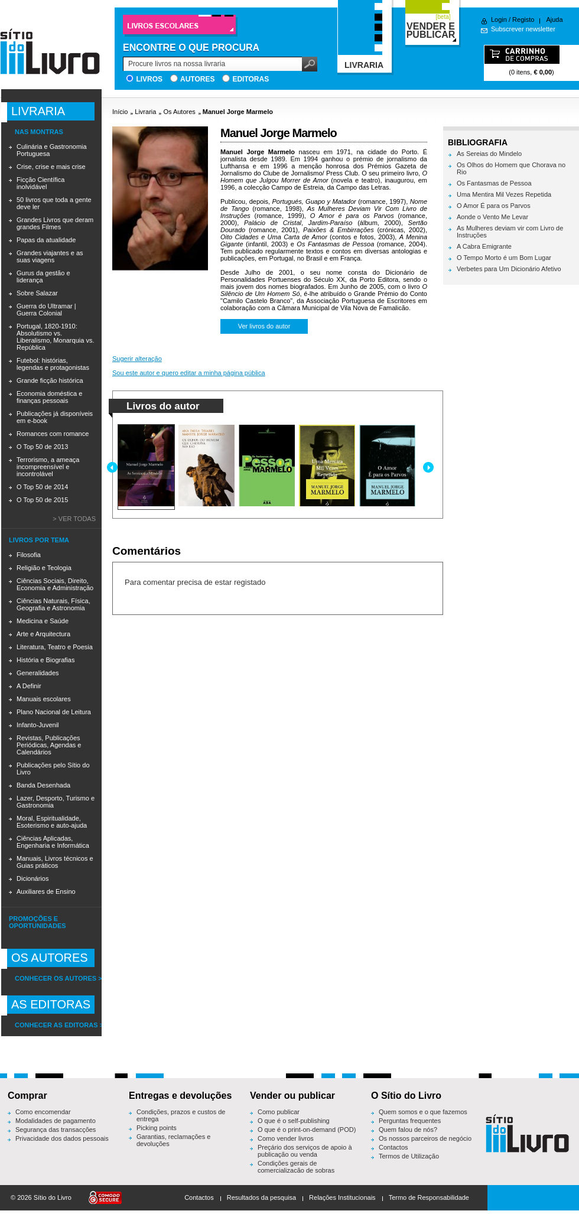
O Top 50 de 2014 (42, 486)
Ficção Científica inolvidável (40, 183)
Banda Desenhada (43, 785)
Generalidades (38, 672)
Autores (197, 79)
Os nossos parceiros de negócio (425, 1138)
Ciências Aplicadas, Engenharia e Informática (53, 842)
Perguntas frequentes (410, 1120)
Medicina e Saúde (43, 620)
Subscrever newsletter (523, 28)
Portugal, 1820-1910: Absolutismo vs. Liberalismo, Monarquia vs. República (55, 337)
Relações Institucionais (342, 1197)
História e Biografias (45, 659)
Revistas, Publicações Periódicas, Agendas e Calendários (49, 745)
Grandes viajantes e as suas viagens (50, 256)
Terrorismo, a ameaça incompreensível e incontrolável (48, 466)
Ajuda (554, 19)
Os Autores (179, 111)
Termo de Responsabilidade (429, 1197)
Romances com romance (53, 433)
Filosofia (29, 554)
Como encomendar (43, 1111)
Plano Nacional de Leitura (54, 711)
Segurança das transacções (55, 1129)
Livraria (145, 111)
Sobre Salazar (37, 293)
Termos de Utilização (409, 1156)
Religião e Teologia (44, 567)
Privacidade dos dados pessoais (62, 1138)
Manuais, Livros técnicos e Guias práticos (55, 862)
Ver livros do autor (264, 326)
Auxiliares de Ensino (46, 891)
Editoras (250, 79)
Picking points (156, 1127)
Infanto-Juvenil (38, 724)
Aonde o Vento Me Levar (492, 216)
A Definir (29, 685)
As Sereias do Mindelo (489, 153)
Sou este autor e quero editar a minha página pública (188, 372)
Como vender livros (286, 1138)
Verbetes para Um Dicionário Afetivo (509, 268)
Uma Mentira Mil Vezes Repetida (504, 194)
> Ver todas (74, 518)
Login (499, 19)
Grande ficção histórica (50, 380)
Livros (149, 79)
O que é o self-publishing (294, 1120)
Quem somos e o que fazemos (423, 1111)
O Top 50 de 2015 (42, 499)
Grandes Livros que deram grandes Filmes (55, 223)
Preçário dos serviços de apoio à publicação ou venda (305, 1151)
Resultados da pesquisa (261, 1197)
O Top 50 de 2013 (42, 446)
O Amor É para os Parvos (494, 205)
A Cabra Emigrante (484, 246)
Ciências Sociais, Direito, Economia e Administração (55, 584)
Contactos (393, 1147)
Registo (523, 19)
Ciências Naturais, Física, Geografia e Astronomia (53, 604)
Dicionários (32, 878)
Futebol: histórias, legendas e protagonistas (53, 364)
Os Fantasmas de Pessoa (494, 183)
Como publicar (279, 1111)
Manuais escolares (44, 698)
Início (120, 111)
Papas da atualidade (46, 239)
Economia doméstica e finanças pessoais (49, 397)
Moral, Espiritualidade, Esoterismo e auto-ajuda (52, 822)
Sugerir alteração (137, 358)
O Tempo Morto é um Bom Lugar (504, 257)
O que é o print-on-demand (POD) (307, 1129)
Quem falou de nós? (408, 1129)
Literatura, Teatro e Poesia (55, 646)
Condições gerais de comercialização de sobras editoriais (296, 1170)
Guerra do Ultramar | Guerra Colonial (46, 309)
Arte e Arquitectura (43, 633)
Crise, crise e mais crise (51, 166)
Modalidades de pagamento (55, 1120)
